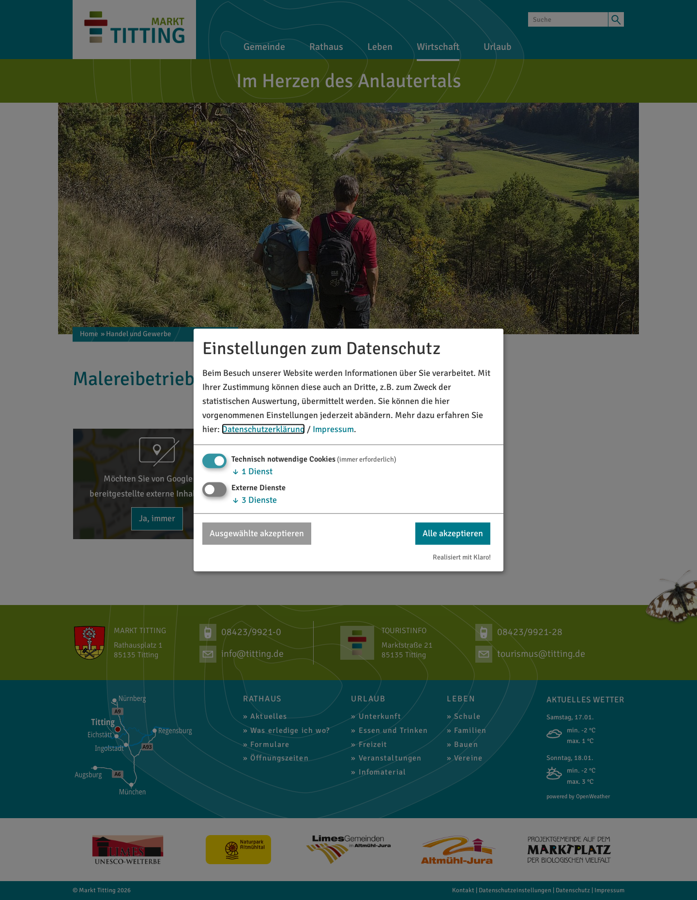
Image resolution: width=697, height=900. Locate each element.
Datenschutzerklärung (263, 428)
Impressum (333, 428)
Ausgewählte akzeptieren (257, 533)
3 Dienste (254, 500)
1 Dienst (252, 471)
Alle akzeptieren (453, 533)
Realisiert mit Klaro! (462, 556)
